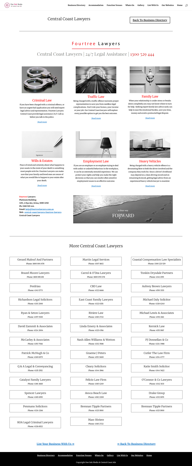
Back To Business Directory (150, 20)
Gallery (141, 5)
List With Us (152, 5)
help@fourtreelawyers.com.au (40, 209)
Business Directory (76, 5)
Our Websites (168, 5)
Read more (42, 122)
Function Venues (114, 5)
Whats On (129, 5)
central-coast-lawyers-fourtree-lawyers (42, 212)
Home (180, 5)
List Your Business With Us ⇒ (55, 443)
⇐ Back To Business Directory (136, 443)
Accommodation (96, 5)
